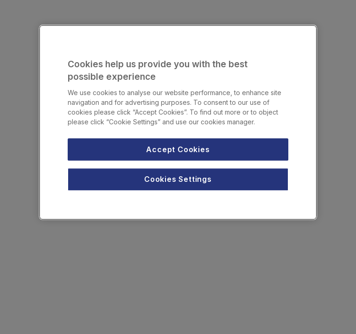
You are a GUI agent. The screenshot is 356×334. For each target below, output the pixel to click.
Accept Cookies (178, 149)
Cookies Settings (178, 179)
